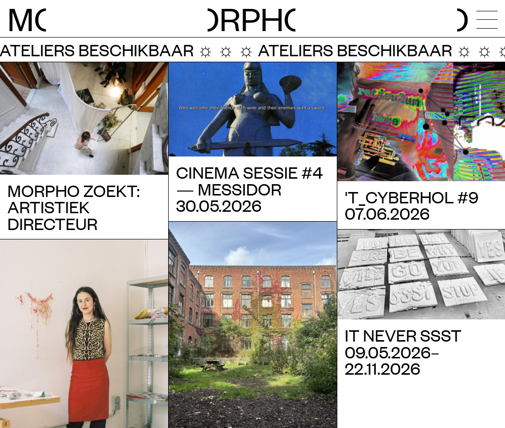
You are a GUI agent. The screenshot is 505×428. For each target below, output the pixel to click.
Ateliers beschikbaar (341, 49)
